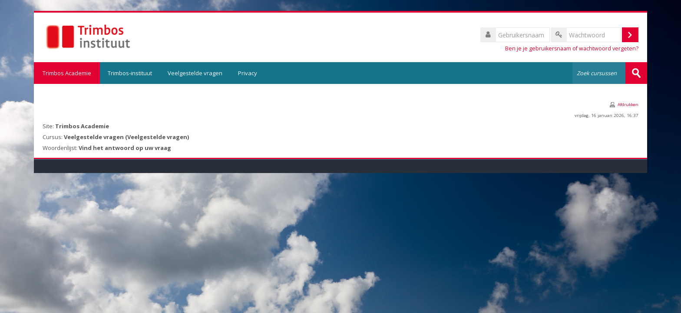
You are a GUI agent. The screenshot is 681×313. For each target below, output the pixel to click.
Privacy (247, 73)
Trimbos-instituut (130, 73)
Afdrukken (628, 104)
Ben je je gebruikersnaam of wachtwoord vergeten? (571, 48)
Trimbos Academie (67, 73)
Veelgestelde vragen (195, 73)
